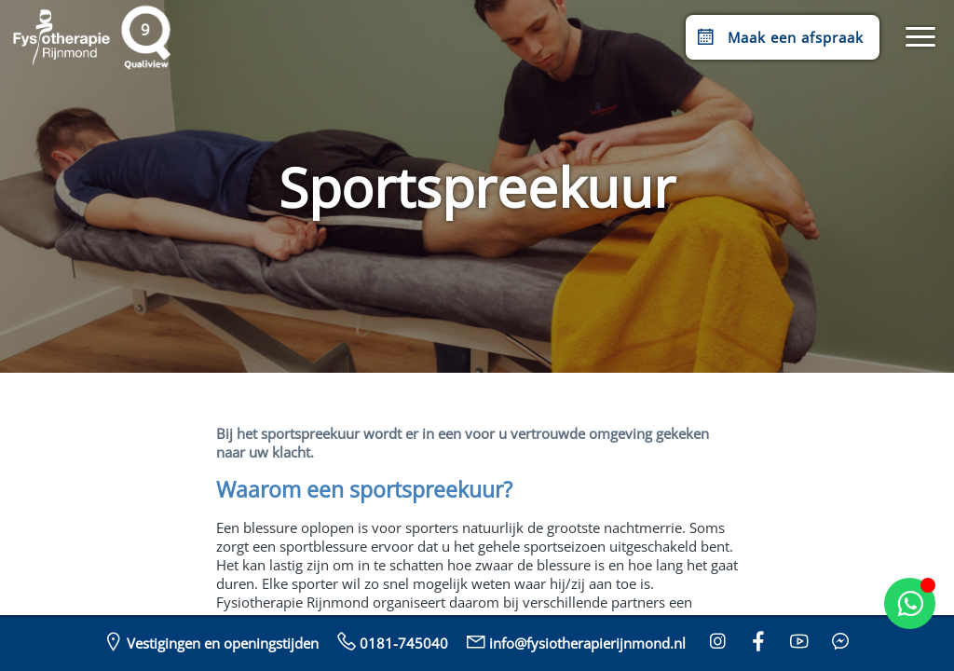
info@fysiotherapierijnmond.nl (574, 641)
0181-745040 (391, 641)
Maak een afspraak (778, 37)
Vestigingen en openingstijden (210, 641)
